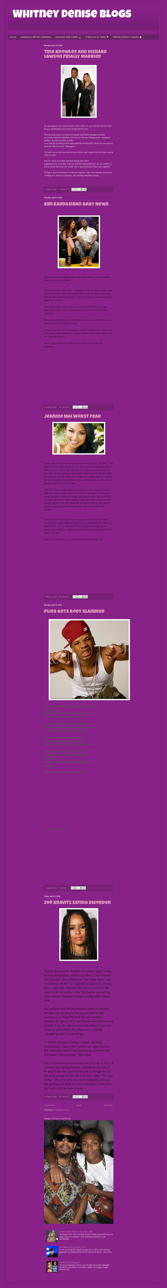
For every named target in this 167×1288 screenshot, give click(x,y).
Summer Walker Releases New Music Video (76, 1232)
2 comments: (63, 189)
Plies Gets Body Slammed (74, 611)
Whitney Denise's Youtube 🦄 (127, 37)
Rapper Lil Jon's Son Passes (57, 1118)
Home (13, 37)
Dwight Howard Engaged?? (69, 1262)
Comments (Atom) (62, 1110)
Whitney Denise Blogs (72, 15)
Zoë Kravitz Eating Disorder (77, 903)
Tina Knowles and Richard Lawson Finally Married (75, 54)
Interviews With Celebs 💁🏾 (68, 37)
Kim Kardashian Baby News (76, 204)
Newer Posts (49, 1105)
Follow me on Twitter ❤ (97, 37)
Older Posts (108, 1105)
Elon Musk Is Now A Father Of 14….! (74, 1247)
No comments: (64, 407)
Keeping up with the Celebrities (35, 37)
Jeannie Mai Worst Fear (72, 416)
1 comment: (63, 888)
